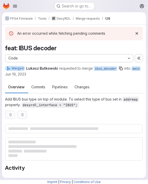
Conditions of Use (87, 182)
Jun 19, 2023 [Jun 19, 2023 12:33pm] (15, 74)
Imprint (52, 182)
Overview (16, 87)
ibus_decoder (105, 69)
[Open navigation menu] (15, 6)
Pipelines (60, 87)
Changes (82, 87)
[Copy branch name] (121, 68)
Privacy (65, 182)
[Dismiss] (137, 33)
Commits (38, 87)
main (136, 69)
